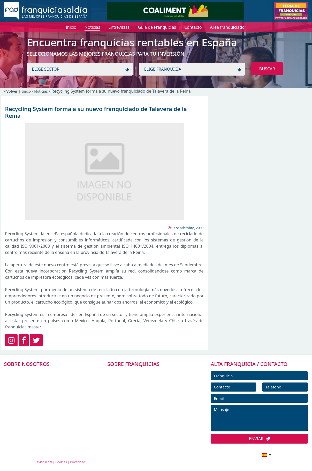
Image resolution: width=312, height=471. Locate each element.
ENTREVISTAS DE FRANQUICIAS (143, 420)
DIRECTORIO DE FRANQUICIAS (143, 385)
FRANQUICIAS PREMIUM (137, 373)
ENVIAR (259, 438)
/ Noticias (40, 91)
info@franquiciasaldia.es (222, 454)
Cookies (61, 462)
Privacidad (77, 462)
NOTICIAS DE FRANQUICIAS (140, 408)
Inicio (26, 91)
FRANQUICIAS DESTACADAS (140, 396)
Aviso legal (44, 462)
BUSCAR (267, 69)
